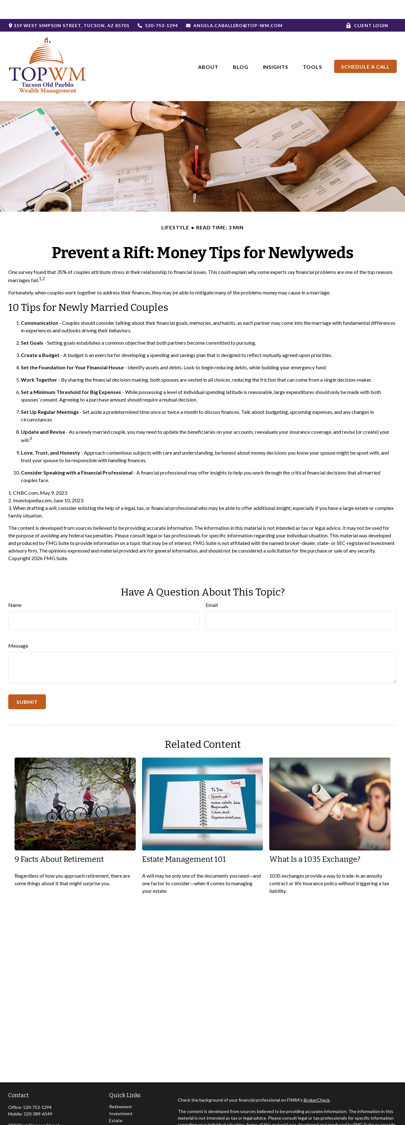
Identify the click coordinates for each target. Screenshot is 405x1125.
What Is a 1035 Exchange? (314, 840)
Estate (115, 1101)
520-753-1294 (157, 6)
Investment (121, 1094)
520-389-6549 (38, 1095)
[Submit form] (27, 682)
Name (15, 586)
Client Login (367, 6)
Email (212, 586)
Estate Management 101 (184, 840)
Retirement (120, 1087)
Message (18, 627)
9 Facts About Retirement (59, 840)
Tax (112, 1115)
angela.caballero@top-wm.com (234, 6)
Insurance (119, 1108)
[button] (208, 47)
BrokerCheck (317, 1081)
